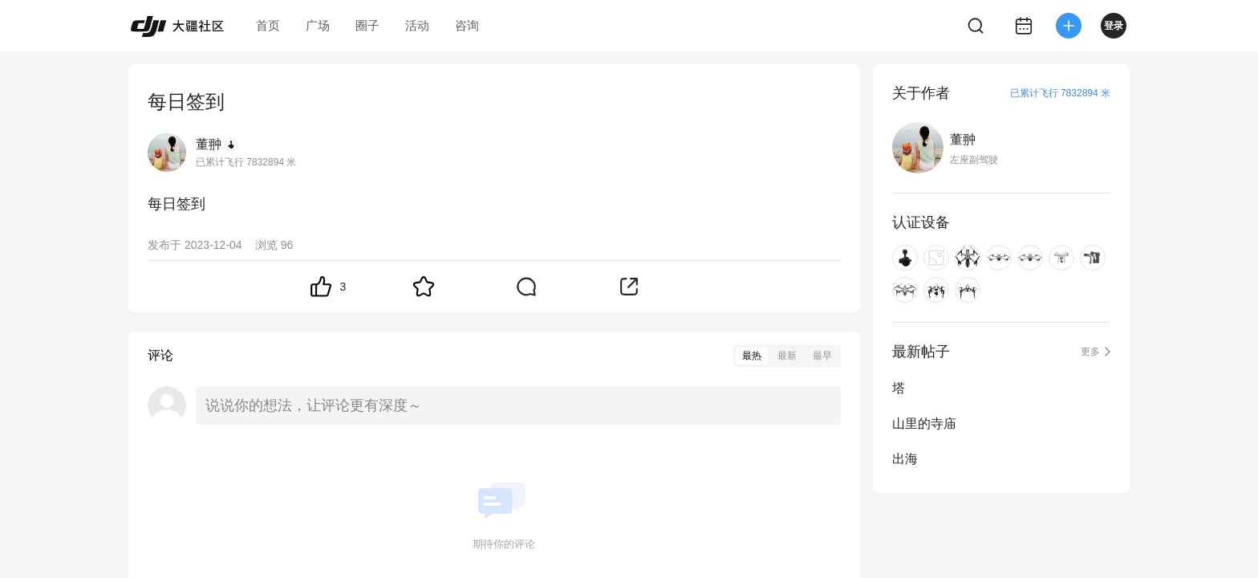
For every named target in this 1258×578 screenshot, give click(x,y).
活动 (417, 25)
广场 (318, 25)
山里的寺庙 (924, 423)
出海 (905, 459)
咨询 (467, 25)
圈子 (367, 25)
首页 (268, 25)
